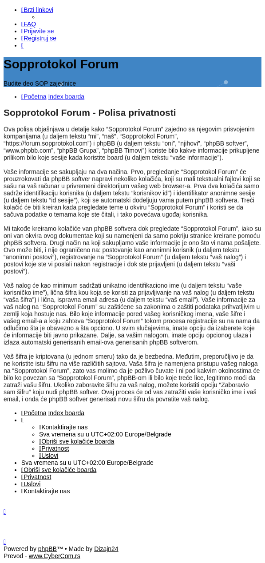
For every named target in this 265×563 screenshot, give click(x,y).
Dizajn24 (106, 548)
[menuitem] (28, 24)
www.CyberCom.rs (54, 555)
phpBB (47, 548)
